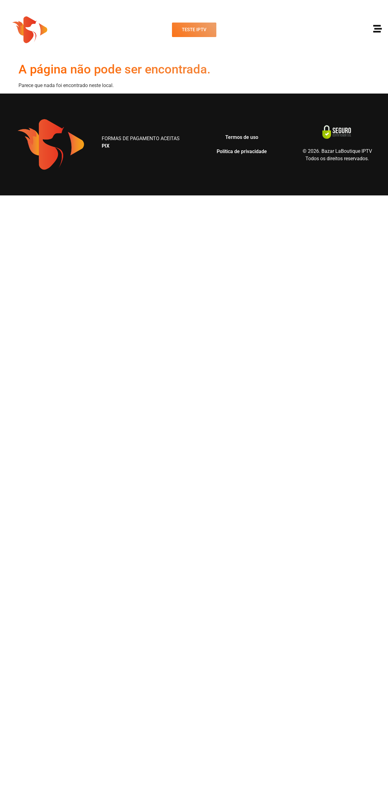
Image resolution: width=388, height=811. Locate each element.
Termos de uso (241, 137)
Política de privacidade (242, 151)
